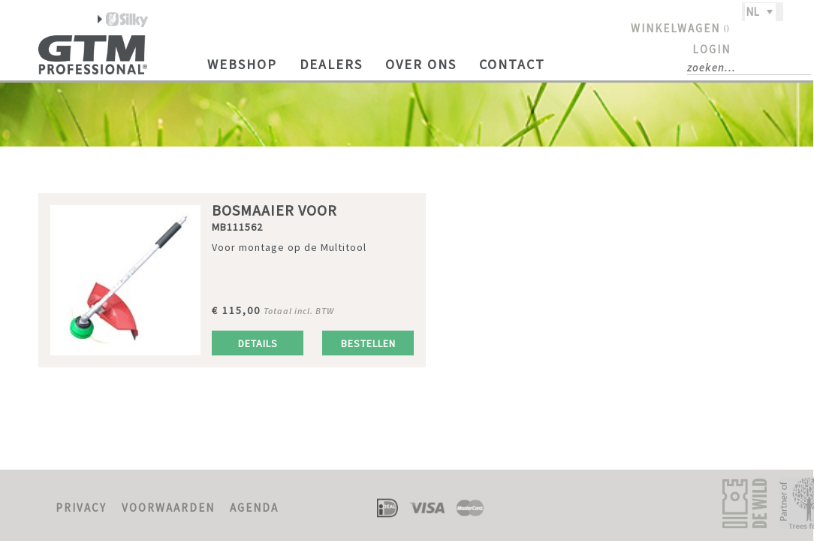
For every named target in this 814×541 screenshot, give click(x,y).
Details (258, 343)
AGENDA (254, 507)
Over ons (421, 64)
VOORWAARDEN (168, 507)
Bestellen (368, 343)
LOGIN (711, 49)
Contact (512, 64)
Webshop (242, 64)
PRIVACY (81, 507)
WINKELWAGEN (681, 28)
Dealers (331, 64)
